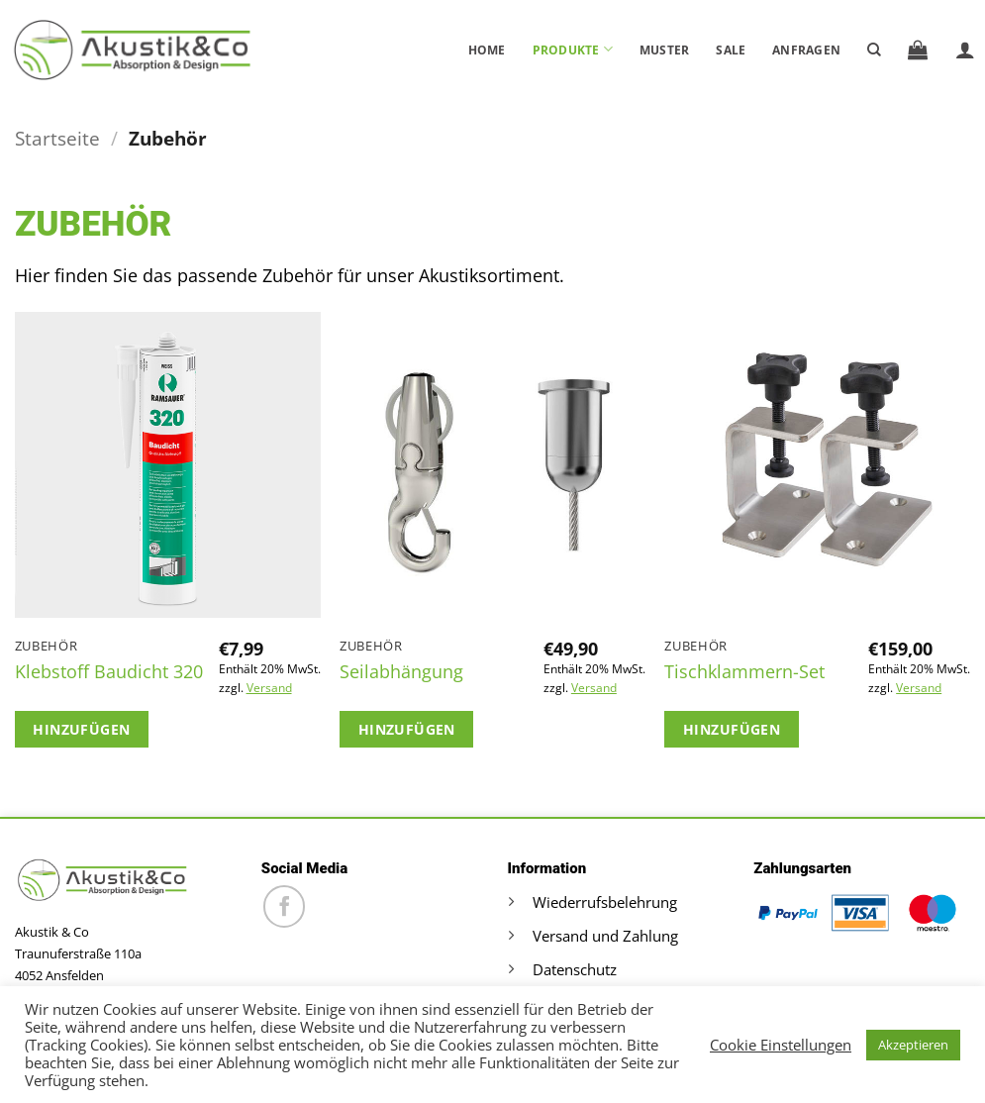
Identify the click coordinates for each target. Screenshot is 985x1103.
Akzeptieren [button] (913, 1044)
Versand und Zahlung (605, 936)
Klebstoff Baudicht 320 (109, 671)
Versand (269, 688)
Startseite (57, 138)
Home (487, 49)
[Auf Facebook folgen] (284, 906)
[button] (918, 49)
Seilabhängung (401, 671)
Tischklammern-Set (744, 671)
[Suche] (874, 50)
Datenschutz (575, 969)
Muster (664, 49)
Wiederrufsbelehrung (605, 902)
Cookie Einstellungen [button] (780, 1044)
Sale (730, 49)
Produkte (573, 49)
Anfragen (806, 49)
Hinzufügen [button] (81, 729)
